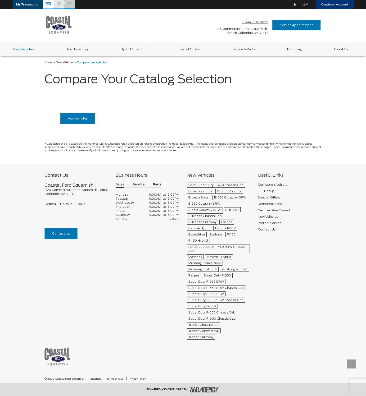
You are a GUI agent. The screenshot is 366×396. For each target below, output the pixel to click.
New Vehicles (65, 62)
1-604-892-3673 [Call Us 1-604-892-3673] (255, 22)
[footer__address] (76, 192)
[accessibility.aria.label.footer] (204, 389)
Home (49, 62)
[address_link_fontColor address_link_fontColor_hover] (241, 31)
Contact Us (61, 233)
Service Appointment (296, 25)
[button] (28, 4)
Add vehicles (78, 118)
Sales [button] (120, 184)
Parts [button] (157, 184)
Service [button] (138, 184)
